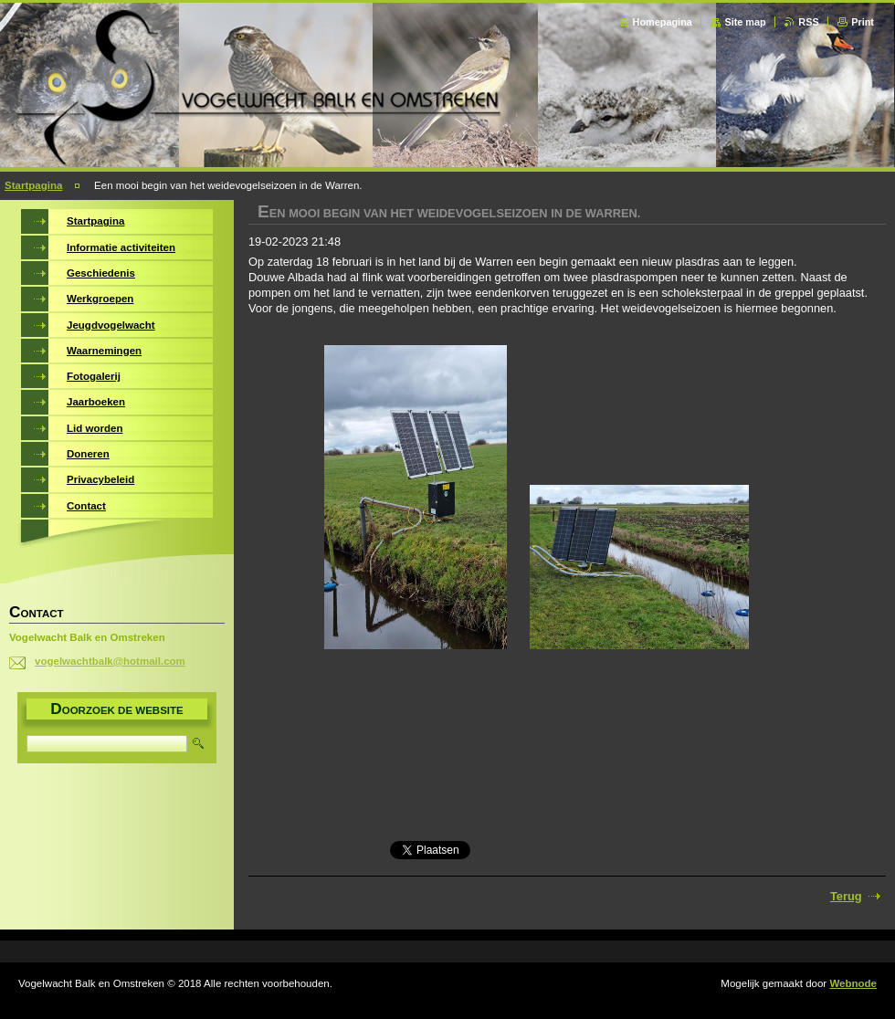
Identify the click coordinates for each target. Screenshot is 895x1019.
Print (862, 21)
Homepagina (662, 21)
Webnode (853, 983)
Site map (744, 21)
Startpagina (33, 185)
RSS (808, 21)
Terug (846, 896)
